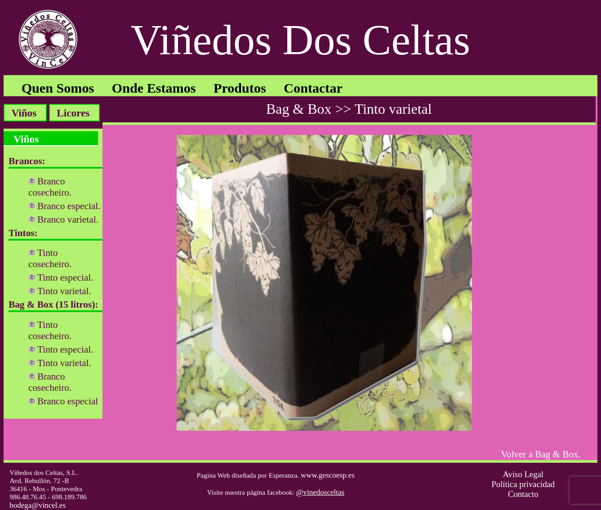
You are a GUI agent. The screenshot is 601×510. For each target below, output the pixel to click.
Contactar (313, 88)
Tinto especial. (65, 277)
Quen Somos (58, 88)
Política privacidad (523, 484)
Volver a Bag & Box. (541, 454)
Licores (73, 113)
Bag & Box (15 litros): (53, 304)
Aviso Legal (523, 474)
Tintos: (23, 233)
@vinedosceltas (320, 492)
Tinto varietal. (64, 291)
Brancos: (27, 161)
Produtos (240, 88)
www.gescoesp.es (328, 475)
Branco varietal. (67, 219)
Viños (23, 113)
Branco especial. (69, 206)
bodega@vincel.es (37, 505)
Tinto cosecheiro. (49, 258)
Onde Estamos (154, 88)
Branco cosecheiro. (49, 187)
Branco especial (67, 401)
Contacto (523, 494)
